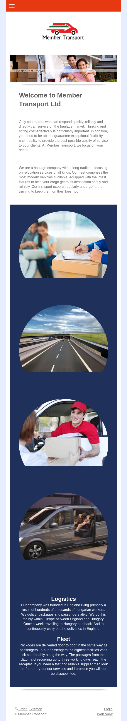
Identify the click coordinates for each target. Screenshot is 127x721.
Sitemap (35, 709)
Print (21, 709)
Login (108, 709)
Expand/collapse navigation (63, 5)
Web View (104, 714)
